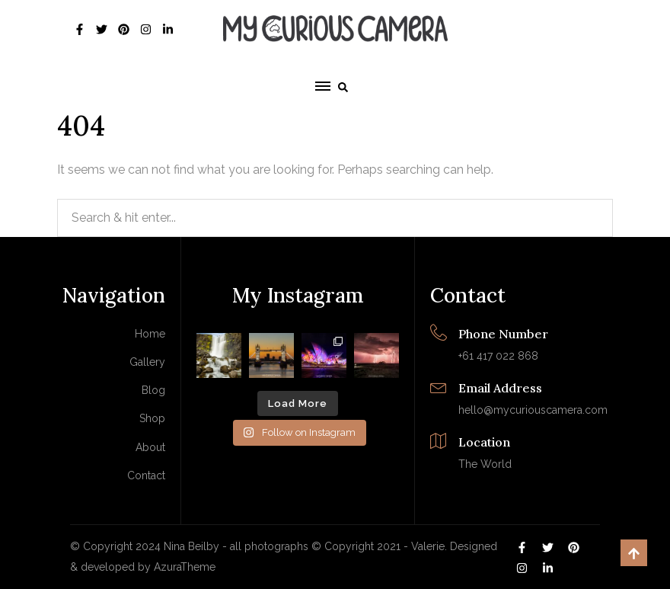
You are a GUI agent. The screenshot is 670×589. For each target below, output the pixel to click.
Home (150, 334)
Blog (153, 390)
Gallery (147, 362)
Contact (146, 475)
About (150, 447)
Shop (152, 418)
